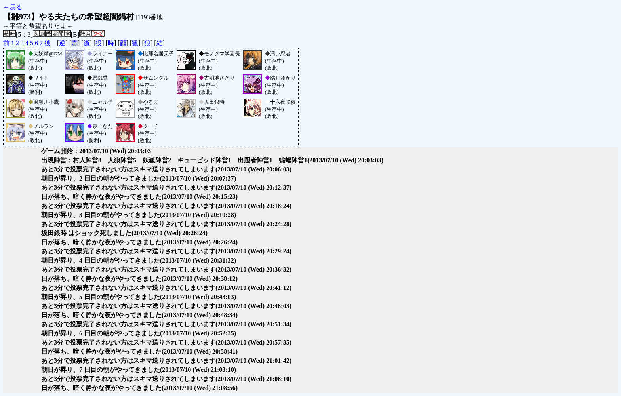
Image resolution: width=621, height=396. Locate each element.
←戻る (12, 7)
